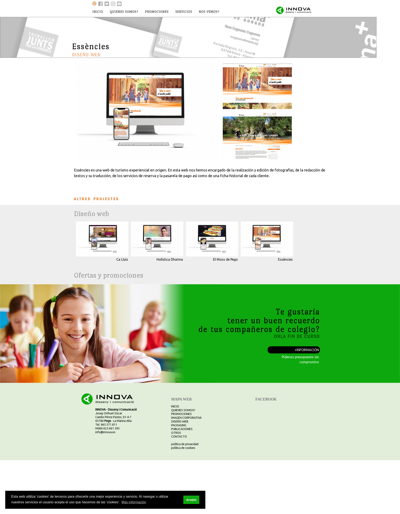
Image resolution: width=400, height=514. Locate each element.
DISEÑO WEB (179, 421)
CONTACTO (179, 436)
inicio (97, 11)
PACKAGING (178, 425)
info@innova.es (105, 432)
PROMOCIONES (181, 414)
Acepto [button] (191, 499)
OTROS (176, 432)
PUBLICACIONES (182, 429)
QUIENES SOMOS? (183, 410)
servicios (183, 11)
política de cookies (183, 448)
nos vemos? (209, 11)
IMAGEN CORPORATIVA (186, 417)
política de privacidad (184, 444)
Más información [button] (134, 502)
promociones (157, 11)
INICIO (175, 406)
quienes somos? (124, 11)
